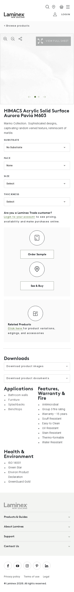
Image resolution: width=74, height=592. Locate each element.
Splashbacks (16, 404)
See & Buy (37, 285)
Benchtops (15, 409)
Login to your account (19, 217)
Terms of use (31, 576)
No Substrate (14, 147)
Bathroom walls (18, 395)
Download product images (37, 366)
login (61, 14)
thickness (11, 194)
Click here (15, 328)
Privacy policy (12, 576)
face (7, 157)
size (7, 176)
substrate (12, 139)
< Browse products (17, 26)
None (10, 165)
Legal (46, 576)
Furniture (14, 399)
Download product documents (37, 378)
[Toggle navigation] (68, 7)
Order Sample (37, 254)
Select (10, 183)
